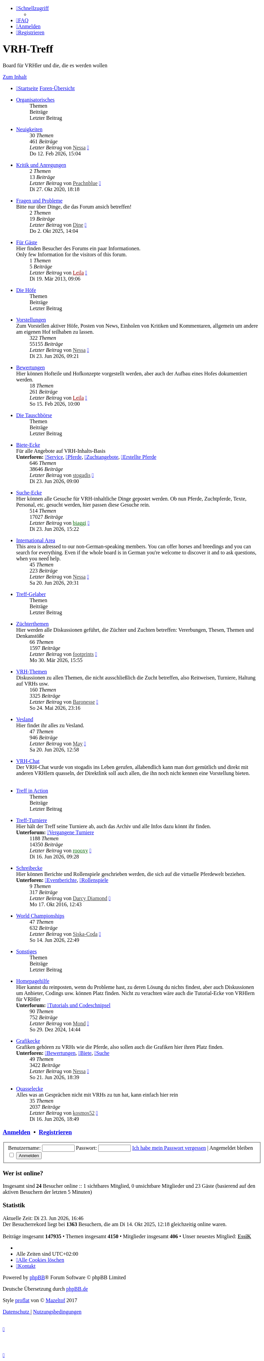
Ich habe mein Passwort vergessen (169, 1148)
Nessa (79, 147)
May (77, 743)
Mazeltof (55, 1300)
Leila (78, 272)
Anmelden (16, 1132)
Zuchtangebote (101, 457)
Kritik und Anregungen (41, 165)
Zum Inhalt (15, 77)
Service (54, 457)
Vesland (24, 719)
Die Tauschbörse (34, 415)
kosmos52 (84, 1113)
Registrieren (55, 1132)
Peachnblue (85, 183)
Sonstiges (26, 951)
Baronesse (84, 702)
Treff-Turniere (31, 820)
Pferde (74, 457)
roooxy (80, 850)
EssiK (244, 1236)
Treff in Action (32, 791)
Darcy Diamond (90, 898)
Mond (79, 1023)
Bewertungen (30, 367)
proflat (22, 1300)
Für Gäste (26, 242)
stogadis (81, 475)
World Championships (40, 916)
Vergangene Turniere (70, 832)
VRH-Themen (31, 671)
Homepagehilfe (32, 981)
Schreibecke (29, 868)
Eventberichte (61, 880)
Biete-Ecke (28, 445)
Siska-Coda (85, 934)
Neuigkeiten (29, 129)
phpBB (37, 1277)
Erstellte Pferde (138, 457)
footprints (83, 654)
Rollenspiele (93, 880)
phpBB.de (77, 1289)
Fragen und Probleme (39, 201)
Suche (101, 1053)
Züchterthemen (32, 624)
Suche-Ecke (29, 492)
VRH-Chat (27, 761)
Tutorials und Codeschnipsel (78, 1005)
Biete (85, 1053)
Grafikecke (28, 1041)
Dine (78, 225)
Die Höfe (26, 290)
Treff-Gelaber (31, 594)
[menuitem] (22, 20)
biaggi (79, 523)
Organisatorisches (35, 100)
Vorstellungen (31, 320)
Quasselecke (29, 1089)
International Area (35, 540)
